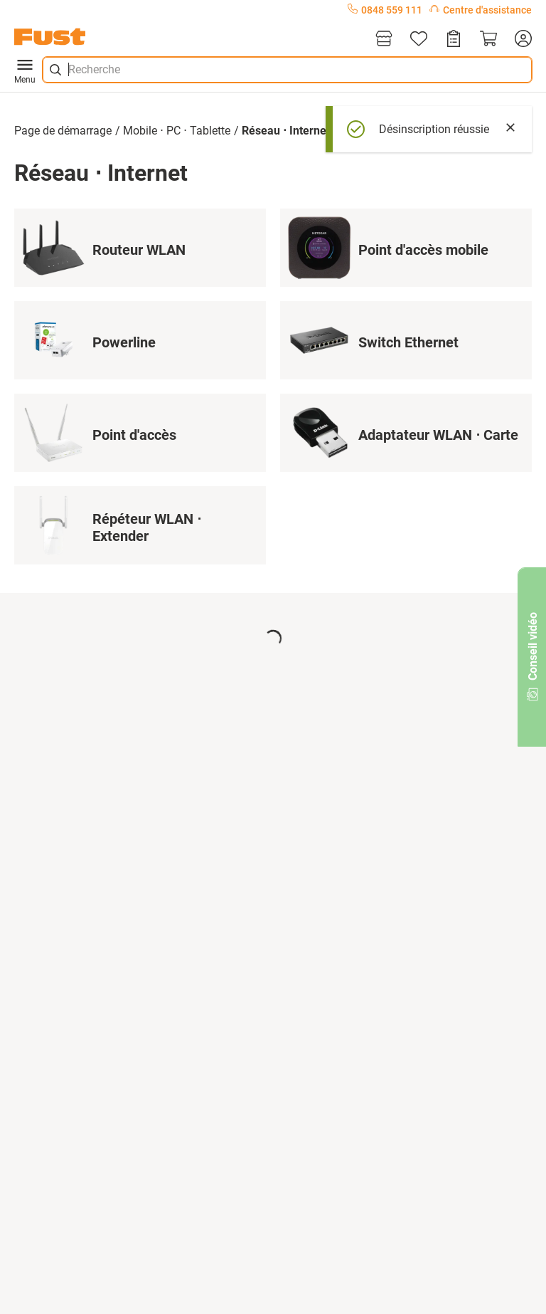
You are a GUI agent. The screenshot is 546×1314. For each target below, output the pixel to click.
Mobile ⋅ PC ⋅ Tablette (176, 130)
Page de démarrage (63, 130)
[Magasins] (383, 39)
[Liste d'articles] (418, 39)
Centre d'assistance (480, 10)
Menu (25, 70)
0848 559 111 (385, 10)
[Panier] (488, 39)
